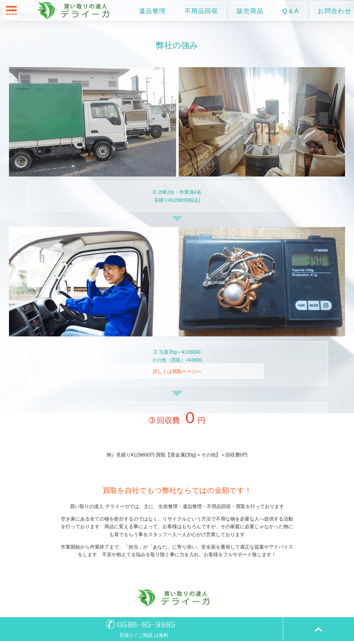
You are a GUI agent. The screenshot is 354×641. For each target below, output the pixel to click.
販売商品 (250, 11)
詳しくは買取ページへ (177, 371)
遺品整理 (152, 11)
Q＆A (290, 11)
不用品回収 (201, 11)
